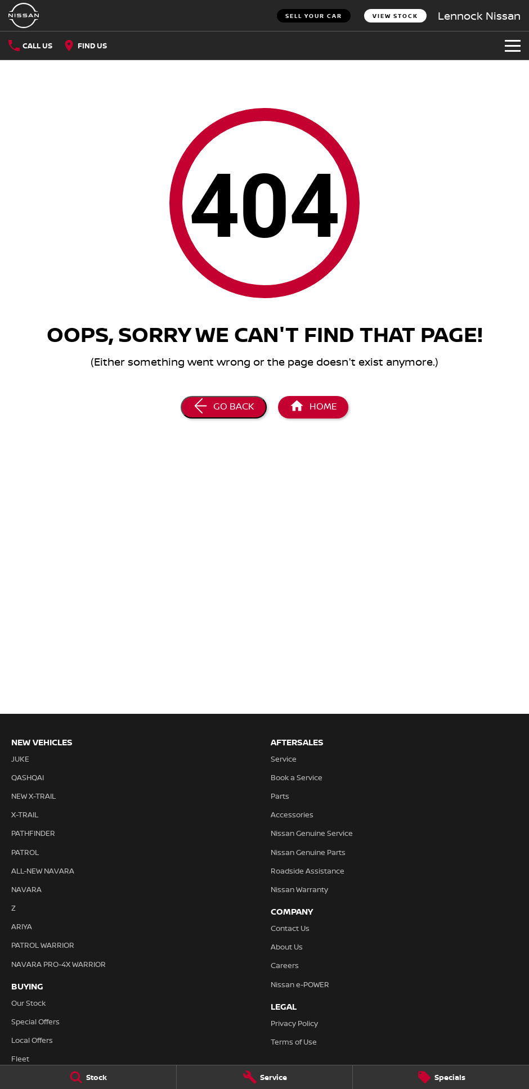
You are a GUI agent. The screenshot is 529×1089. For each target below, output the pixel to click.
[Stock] (88, 1077)
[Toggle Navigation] (513, 46)
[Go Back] (224, 407)
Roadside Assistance (307, 871)
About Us (287, 947)
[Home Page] (313, 407)
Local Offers (32, 1040)
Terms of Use (294, 1042)
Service (284, 759)
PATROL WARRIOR (42, 945)
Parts (280, 796)
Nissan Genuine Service (312, 833)
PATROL (25, 852)
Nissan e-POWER (300, 984)
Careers (285, 965)
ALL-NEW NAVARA (42, 871)
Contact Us (290, 928)
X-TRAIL (24, 814)
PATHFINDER (33, 833)
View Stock (395, 16)
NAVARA (26, 889)
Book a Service (296, 777)
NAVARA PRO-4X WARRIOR (58, 964)
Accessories (292, 814)
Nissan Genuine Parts (308, 852)
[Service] (265, 1077)
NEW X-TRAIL (33, 796)
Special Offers (35, 1021)
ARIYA (21, 926)
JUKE (20, 759)
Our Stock (28, 1003)
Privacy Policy (294, 1023)
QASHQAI (27, 777)
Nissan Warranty (299, 889)
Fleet (20, 1059)
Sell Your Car (313, 16)
